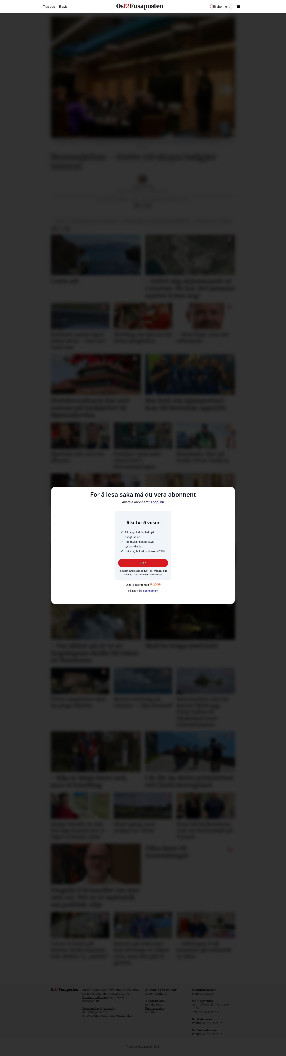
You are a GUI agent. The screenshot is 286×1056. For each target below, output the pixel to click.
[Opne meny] (238, 6)
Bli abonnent (221, 6)
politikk (60, 224)
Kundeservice (154, 1012)
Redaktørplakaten (94, 1015)
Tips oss (49, 6)
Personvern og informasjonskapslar (107, 1019)
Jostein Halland (156, 997)
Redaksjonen (154, 1008)
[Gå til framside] (139, 7)
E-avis (63, 6)
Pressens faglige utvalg (98, 1012)
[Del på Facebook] (137, 209)
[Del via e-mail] (149, 209)
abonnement (150, 590)
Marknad (151, 1015)
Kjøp (143, 563)
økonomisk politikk (85, 224)
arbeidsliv (110, 224)
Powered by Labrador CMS (143, 1050)
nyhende (225, 224)
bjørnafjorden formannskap (169, 224)
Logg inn (143, 502)
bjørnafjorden (133, 224)
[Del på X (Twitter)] (143, 209)
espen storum (205, 224)
